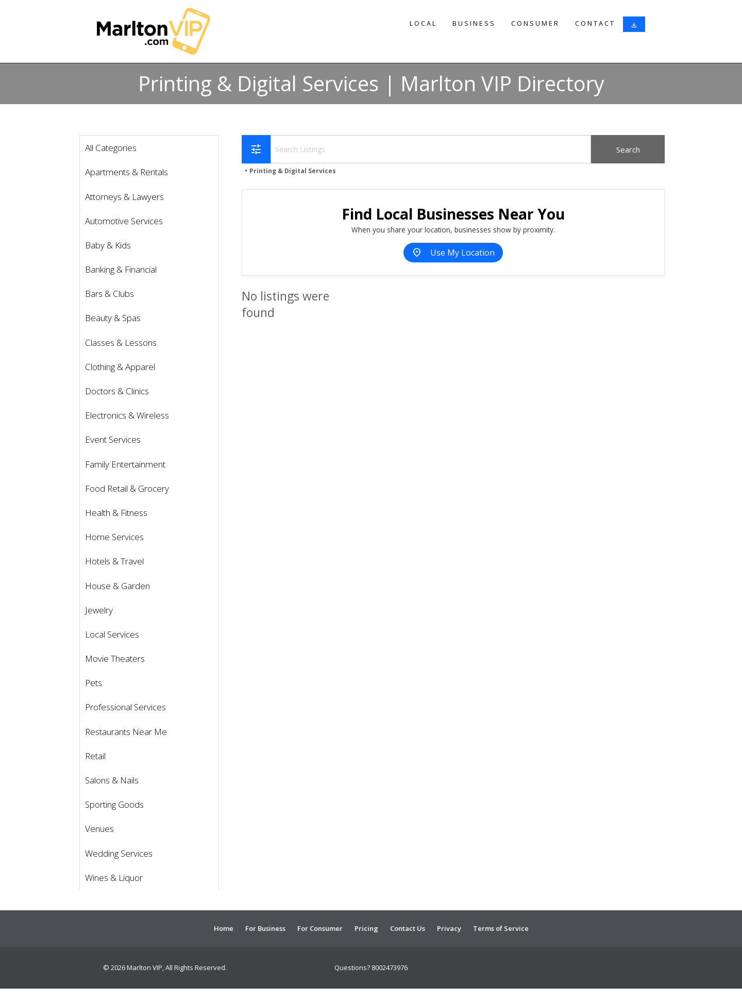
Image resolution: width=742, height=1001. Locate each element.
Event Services (113, 439)
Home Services (114, 537)
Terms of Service (501, 928)
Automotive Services (124, 221)
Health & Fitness (116, 513)
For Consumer (320, 928)
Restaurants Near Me (126, 732)
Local (423, 23)
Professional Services (125, 707)
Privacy (449, 928)
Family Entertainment (125, 464)
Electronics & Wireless (127, 415)
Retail (95, 756)
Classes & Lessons (121, 342)
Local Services (112, 634)
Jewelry (99, 610)
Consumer (535, 23)
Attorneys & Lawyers (124, 197)
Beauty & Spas (113, 318)
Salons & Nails (112, 780)
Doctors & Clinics (117, 391)
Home (223, 928)
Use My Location (453, 252)
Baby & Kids (108, 245)
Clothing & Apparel (120, 367)
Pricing (366, 928)
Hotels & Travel (114, 561)
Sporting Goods (114, 804)
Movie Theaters (115, 658)
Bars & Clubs (109, 293)
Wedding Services (119, 853)
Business (474, 23)
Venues (99, 829)
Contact (595, 23)
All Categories (111, 148)
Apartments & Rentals (126, 172)
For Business (265, 928)
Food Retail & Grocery (127, 488)
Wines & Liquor (114, 877)
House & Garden (117, 586)
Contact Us (407, 928)
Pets (93, 683)
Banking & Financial (121, 269)
